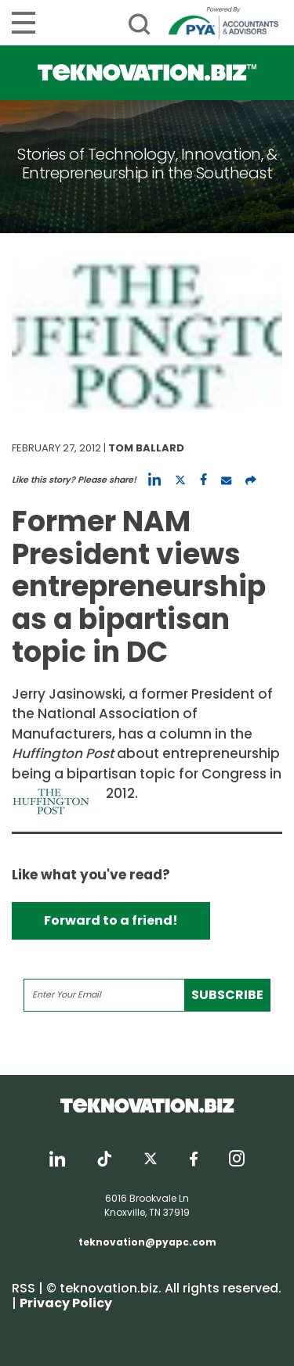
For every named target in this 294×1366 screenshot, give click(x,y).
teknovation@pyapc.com (147, 1242)
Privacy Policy (66, 1303)
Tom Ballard (146, 447)
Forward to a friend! (111, 920)
